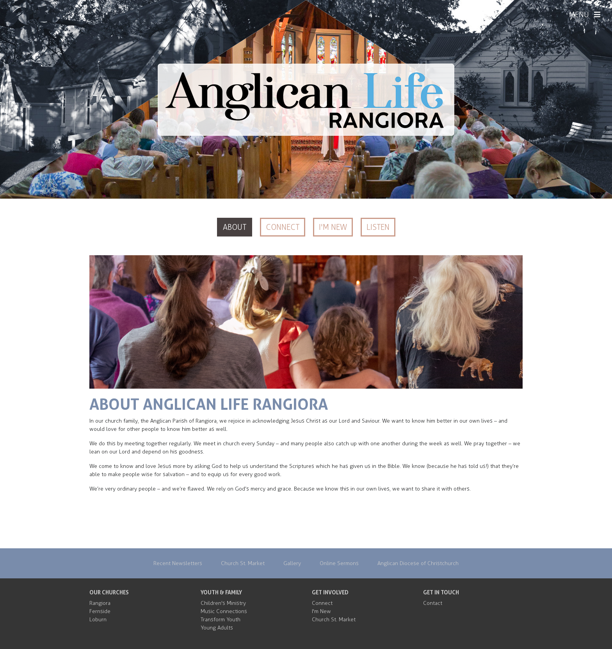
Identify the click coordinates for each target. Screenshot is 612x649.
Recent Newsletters (177, 563)
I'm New (333, 227)
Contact (432, 603)
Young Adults (217, 627)
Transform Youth (220, 619)
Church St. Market (243, 563)
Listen (378, 227)
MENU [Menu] (584, 15)
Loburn (98, 619)
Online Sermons (339, 563)
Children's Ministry (223, 603)
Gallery (292, 563)
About (234, 227)
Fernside (99, 611)
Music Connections (224, 611)
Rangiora (99, 603)
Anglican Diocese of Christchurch (418, 563)
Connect (282, 227)
